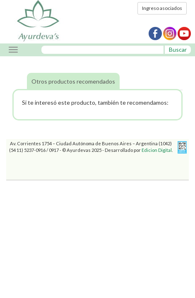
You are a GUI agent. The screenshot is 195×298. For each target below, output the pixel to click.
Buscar (178, 49)
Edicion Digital (157, 150)
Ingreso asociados (162, 8)
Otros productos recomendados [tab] (73, 81)
